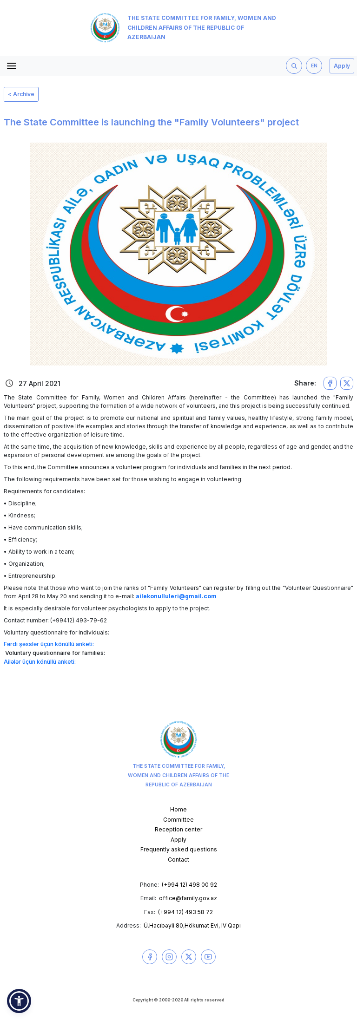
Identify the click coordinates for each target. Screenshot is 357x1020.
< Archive (21, 94)
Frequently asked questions (178, 849)
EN (314, 66)
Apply (342, 65)
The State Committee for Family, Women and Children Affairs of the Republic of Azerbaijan (183, 28)
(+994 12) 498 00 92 (189, 884)
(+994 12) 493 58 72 (185, 912)
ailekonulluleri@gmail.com (176, 596)
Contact (178, 859)
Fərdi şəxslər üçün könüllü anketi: (49, 644)
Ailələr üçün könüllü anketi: (40, 661)
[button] (19, 1001)
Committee (178, 819)
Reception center (178, 829)
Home (178, 809)
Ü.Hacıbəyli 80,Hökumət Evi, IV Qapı (192, 925)
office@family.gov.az (188, 898)
